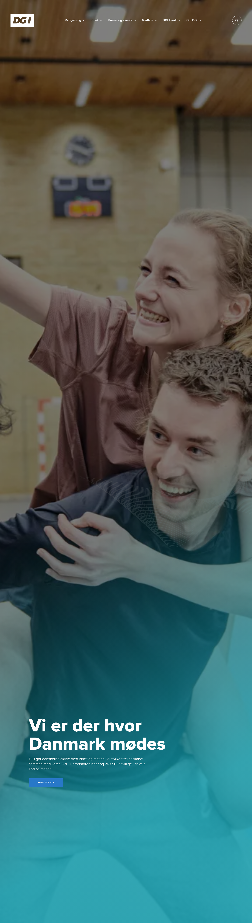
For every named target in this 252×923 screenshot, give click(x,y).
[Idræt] (96, 20)
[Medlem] (149, 20)
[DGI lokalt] (172, 20)
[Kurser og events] (122, 20)
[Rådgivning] (75, 20)
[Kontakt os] (46, 782)
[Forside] (22, 20)
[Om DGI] (193, 20)
